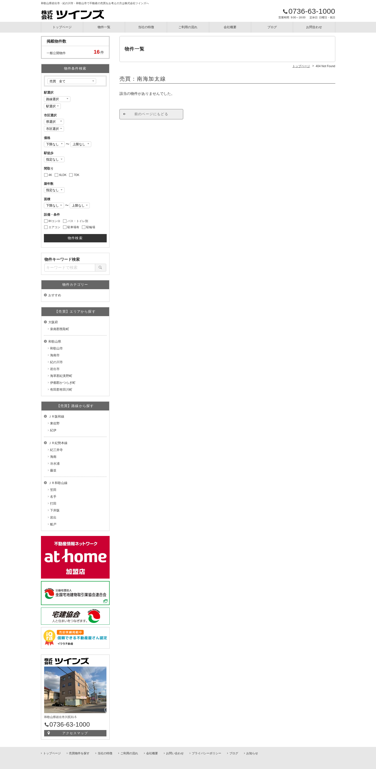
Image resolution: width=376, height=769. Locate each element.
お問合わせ (314, 27)
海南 (53, 457)
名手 (53, 496)
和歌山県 (54, 341)
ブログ (272, 27)
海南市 (55, 355)
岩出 (53, 517)
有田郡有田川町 (61, 389)
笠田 (53, 490)
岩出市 (55, 369)
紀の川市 (56, 362)
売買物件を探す (79, 753)
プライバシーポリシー (206, 753)
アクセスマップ (75, 733)
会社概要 (230, 27)
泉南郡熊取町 (59, 329)
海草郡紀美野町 (61, 376)
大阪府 (53, 322)
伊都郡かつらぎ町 (63, 382)
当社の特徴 (146, 27)
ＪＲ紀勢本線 (57, 443)
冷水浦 (55, 463)
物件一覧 (104, 27)
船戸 (53, 524)
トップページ (62, 27)
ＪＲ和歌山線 (57, 483)
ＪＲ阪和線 (56, 416)
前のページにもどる (151, 114)
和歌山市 (56, 348)
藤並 (53, 470)
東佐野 (55, 423)
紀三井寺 (56, 450)
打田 (53, 503)
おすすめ (54, 295)
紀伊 (53, 430)
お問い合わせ (175, 753)
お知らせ (252, 753)
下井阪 (55, 510)
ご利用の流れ (187, 27)
